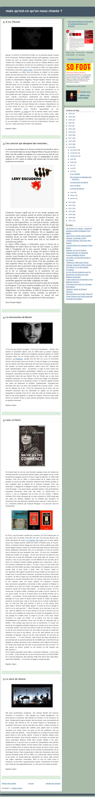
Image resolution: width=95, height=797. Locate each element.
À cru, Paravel (13, 22)
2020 (70, 129)
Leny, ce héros (13, 420)
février (72, 195)
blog (26, 555)
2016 (70, 141)
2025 (70, 114)
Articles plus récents (9, 783)
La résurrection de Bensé (19, 317)
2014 (70, 147)
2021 (70, 126)
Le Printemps (18, 359)
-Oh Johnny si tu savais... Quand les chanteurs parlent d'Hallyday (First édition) (79, 231)
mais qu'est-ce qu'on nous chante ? (34, 11)
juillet (72, 162)
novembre (74, 153)
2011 (70, 208)
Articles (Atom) (17, 788)
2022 (70, 123)
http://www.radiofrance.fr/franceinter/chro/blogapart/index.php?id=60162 (80, 24)
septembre (74, 156)
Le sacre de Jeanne (16, 679)
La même (24, 112)
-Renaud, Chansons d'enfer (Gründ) (79, 265)
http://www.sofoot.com (76, 59)
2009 (70, 214)
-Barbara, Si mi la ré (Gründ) (76, 250)
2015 (70, 144)
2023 (70, 120)
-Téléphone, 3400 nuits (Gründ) (77, 262)
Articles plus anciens (53, 783)
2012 (70, 205)
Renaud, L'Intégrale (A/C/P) (76, 238)
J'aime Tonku (27, 70)
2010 (70, 211)
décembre (74, 150)
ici (6, 161)
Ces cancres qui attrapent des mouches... (27, 143)
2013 (70, 202)
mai (71, 168)
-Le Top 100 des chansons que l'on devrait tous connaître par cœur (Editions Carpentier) (78, 274)
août (72, 159)
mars (72, 192)
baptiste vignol (85, 92)
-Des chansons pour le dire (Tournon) (79, 294)
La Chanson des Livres (35, 540)
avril (72, 171)
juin (71, 165)
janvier (73, 198)
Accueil (31, 783)
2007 (70, 221)
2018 (70, 135)
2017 (70, 138)
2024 (70, 117)
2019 (70, 132)
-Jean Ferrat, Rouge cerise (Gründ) (78, 236)
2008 (70, 218)
